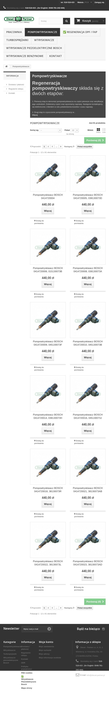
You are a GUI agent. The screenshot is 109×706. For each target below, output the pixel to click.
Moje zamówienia (46, 646)
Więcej (35, 115)
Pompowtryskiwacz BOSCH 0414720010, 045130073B (88, 343)
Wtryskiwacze (44, 40)
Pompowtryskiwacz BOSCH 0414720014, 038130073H (48, 416)
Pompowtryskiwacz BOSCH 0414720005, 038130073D (88, 197)
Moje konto (46, 642)
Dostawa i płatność (16, 83)
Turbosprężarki (17, 40)
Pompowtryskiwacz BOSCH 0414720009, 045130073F (48, 343)
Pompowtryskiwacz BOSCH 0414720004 (48, 197)
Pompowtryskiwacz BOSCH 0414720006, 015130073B (48, 270)
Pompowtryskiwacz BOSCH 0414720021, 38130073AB (88, 490)
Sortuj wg (34, 130)
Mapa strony (26, 688)
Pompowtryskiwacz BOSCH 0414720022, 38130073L (48, 563)
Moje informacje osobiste (50, 658)
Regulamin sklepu (15, 88)
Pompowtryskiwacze (42, 32)
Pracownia (14, 32)
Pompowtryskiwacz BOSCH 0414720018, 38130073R (48, 490)
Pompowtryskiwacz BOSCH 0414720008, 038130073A (88, 270)
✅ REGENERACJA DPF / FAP (80, 32)
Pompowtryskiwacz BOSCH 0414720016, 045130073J (88, 416)
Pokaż (67, 130)
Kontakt (55, 56)
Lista (104, 130)
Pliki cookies (26, 673)
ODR (23, 663)
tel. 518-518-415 (67, 2)
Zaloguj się (99, 2)
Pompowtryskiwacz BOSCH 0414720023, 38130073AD (88, 563)
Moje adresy (44, 654)
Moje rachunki (45, 650)
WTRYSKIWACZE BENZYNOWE (24, 56)
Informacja (12, 75)
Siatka (98, 130)
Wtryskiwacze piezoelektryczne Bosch (34, 48)
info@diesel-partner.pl (96, 675)
